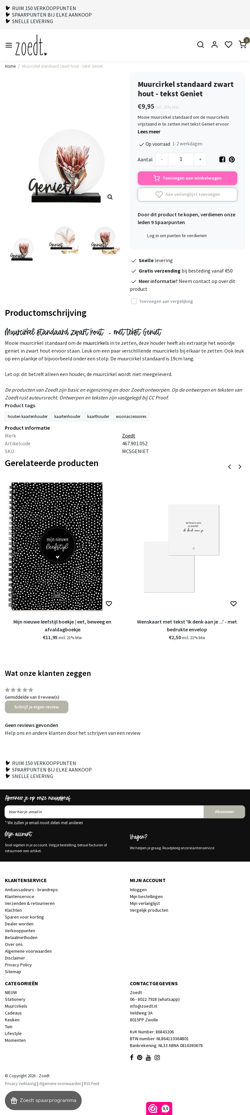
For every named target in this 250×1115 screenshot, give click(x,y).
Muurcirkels (16, 1006)
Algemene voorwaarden (28, 951)
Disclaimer (15, 958)
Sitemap (13, 971)
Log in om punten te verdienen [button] (177, 235)
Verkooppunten (20, 931)
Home (10, 66)
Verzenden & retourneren (30, 903)
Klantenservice (19, 896)
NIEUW (11, 992)
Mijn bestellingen (146, 896)
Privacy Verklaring (20, 1083)
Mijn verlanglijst (145, 903)
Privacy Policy (18, 965)
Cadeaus (13, 1013)
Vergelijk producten (149, 910)
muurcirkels (96, 343)
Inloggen (138, 890)
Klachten (13, 910)
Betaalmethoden (21, 937)
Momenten (15, 1040)
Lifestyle (13, 1033)
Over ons (14, 944)
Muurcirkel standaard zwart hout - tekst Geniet (62, 66)
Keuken (12, 1020)
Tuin (8, 1026)
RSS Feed (91, 1083)
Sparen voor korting (24, 917)
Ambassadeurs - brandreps (31, 890)
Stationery (15, 999)
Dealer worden (19, 924)
